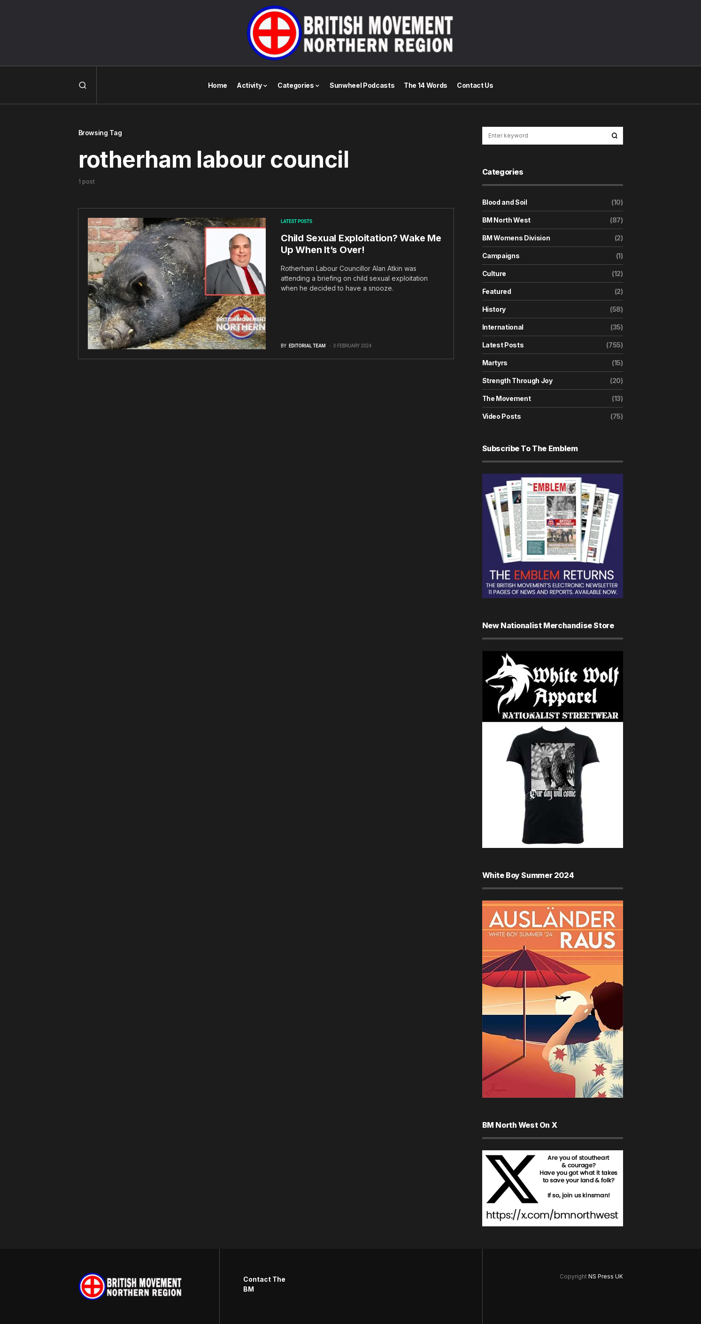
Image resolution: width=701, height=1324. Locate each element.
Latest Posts (296, 221)
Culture (494, 273)
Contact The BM (264, 1284)
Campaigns (501, 256)
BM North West (506, 220)
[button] (82, 85)
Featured (496, 291)
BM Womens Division (516, 238)
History (494, 309)
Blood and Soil (504, 202)
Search (615, 135)
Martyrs (495, 363)
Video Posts (501, 416)
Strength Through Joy (517, 381)
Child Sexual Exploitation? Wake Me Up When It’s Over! (361, 243)
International (503, 327)
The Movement (506, 398)
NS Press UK (605, 1276)
